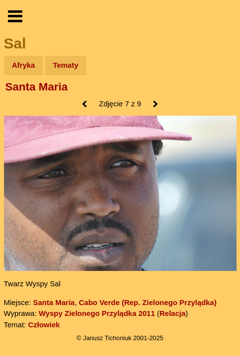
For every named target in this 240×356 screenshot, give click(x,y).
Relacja (172, 313)
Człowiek (44, 324)
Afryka (23, 65)
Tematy (65, 65)
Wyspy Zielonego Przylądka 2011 (97, 313)
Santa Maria (36, 87)
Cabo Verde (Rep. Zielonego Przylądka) (147, 302)
